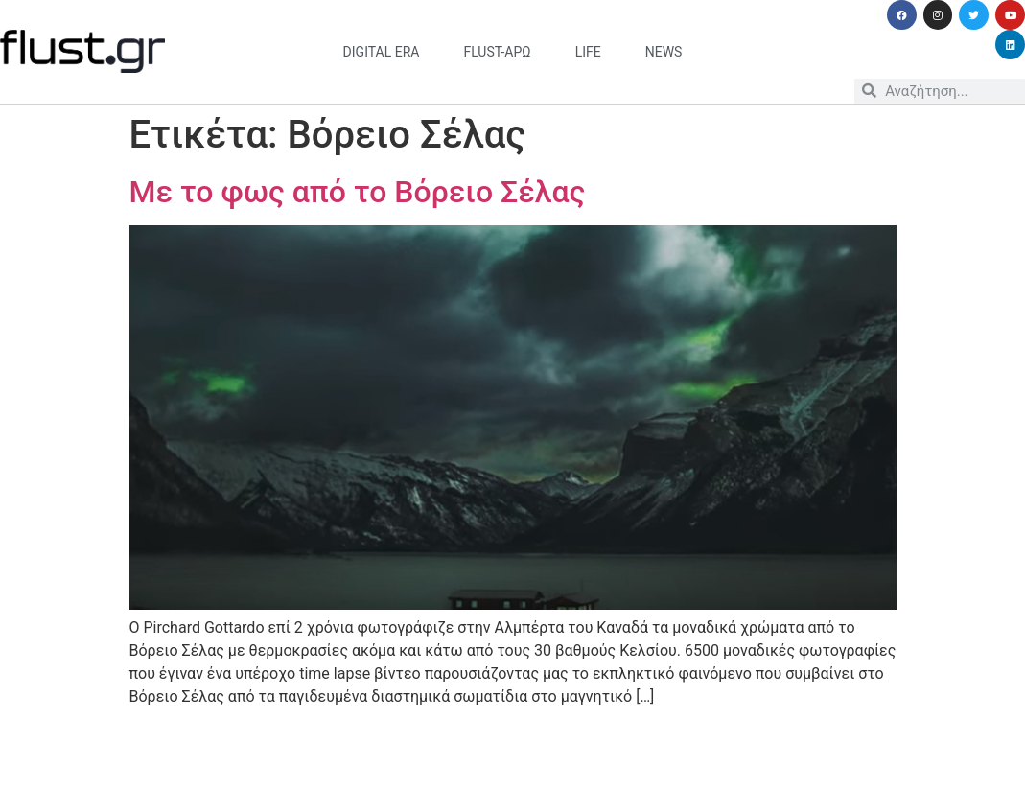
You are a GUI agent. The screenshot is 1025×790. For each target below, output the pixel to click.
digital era (381, 51)
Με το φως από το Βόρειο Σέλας (357, 192)
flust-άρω (496, 51)
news (664, 51)
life (588, 51)
